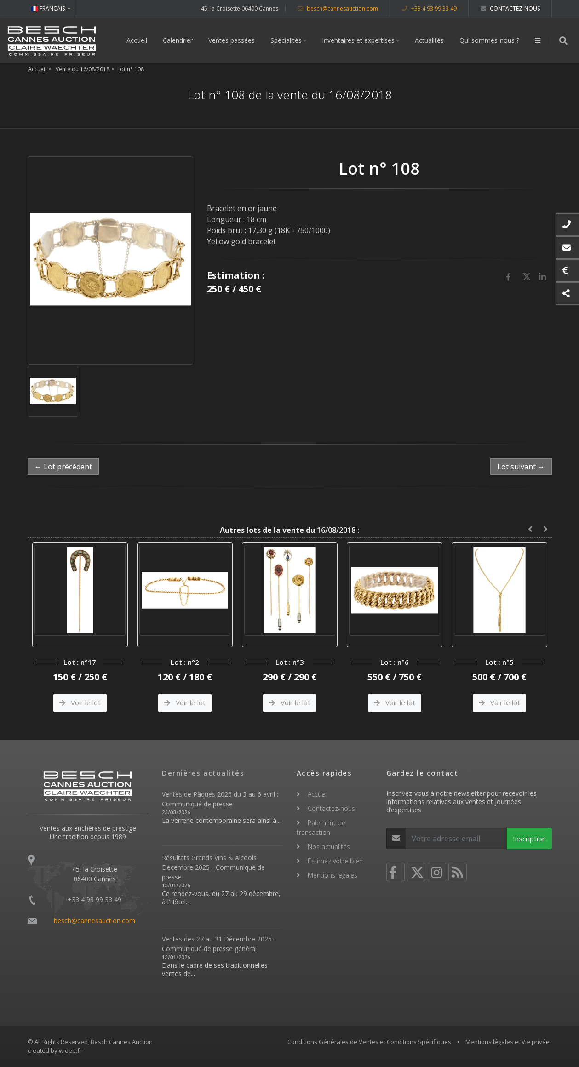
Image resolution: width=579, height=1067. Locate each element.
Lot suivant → (521, 467)
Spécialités (286, 40)
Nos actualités (329, 846)
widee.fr (70, 1050)
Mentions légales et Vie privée (507, 1042)
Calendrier (178, 40)
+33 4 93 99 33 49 (429, 8)
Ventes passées (231, 40)
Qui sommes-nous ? (489, 40)
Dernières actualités (203, 772)
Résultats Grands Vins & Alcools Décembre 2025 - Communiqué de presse (213, 867)
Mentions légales (332, 875)
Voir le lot (80, 702)
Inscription (529, 838)
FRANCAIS (48, 8)
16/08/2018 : (289, 530)
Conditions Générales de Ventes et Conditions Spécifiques (369, 1042)
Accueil (136, 40)
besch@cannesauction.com (338, 8)
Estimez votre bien (335, 860)
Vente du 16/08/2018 (82, 69)
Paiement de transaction (321, 827)
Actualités (429, 40)
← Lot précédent (63, 467)
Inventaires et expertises (358, 40)
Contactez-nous (510, 8)
